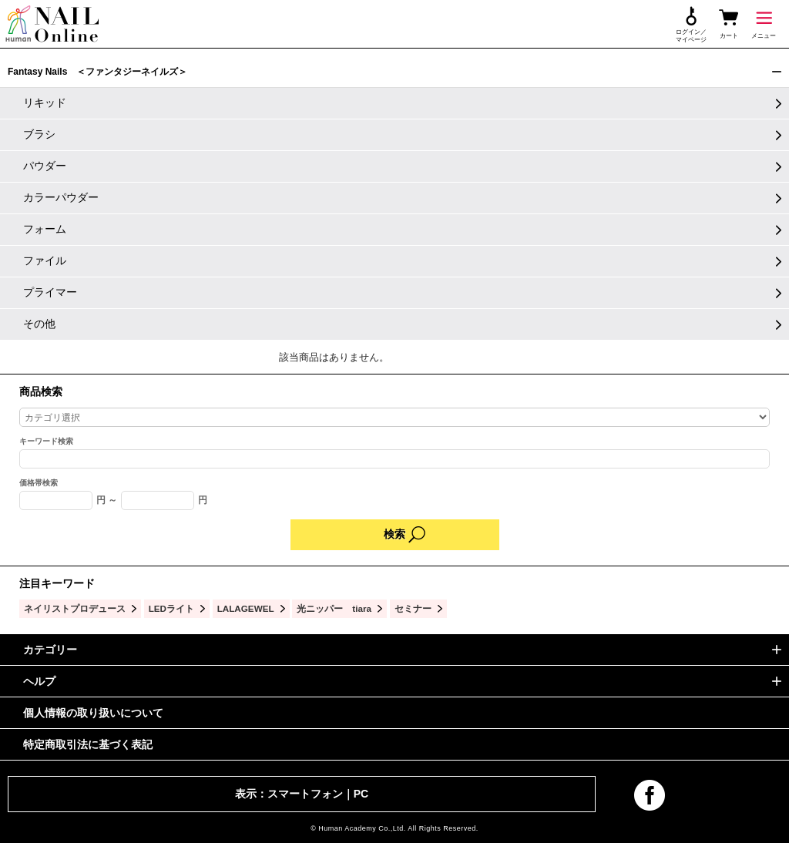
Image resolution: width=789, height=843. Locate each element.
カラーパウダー (61, 197)
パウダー (44, 166)
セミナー (412, 608)
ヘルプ (39, 681)
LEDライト (171, 608)
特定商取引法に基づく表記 (88, 744)
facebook (649, 795)
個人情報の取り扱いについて (93, 713)
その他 (39, 323)
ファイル (44, 260)
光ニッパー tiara (334, 608)
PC (361, 794)
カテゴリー (50, 649)
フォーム (44, 229)
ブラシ (39, 134)
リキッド (44, 102)
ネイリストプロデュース (75, 608)
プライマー (50, 292)
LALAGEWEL (245, 608)
